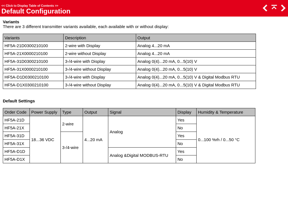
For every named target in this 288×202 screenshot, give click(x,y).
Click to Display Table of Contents (30, 5)
